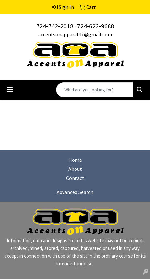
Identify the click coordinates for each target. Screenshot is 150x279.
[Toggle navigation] (10, 89)
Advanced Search (75, 192)
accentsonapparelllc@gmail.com (75, 34)
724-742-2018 (54, 26)
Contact (75, 178)
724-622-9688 (95, 26)
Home (75, 160)
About (75, 169)
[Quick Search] (94, 89)
